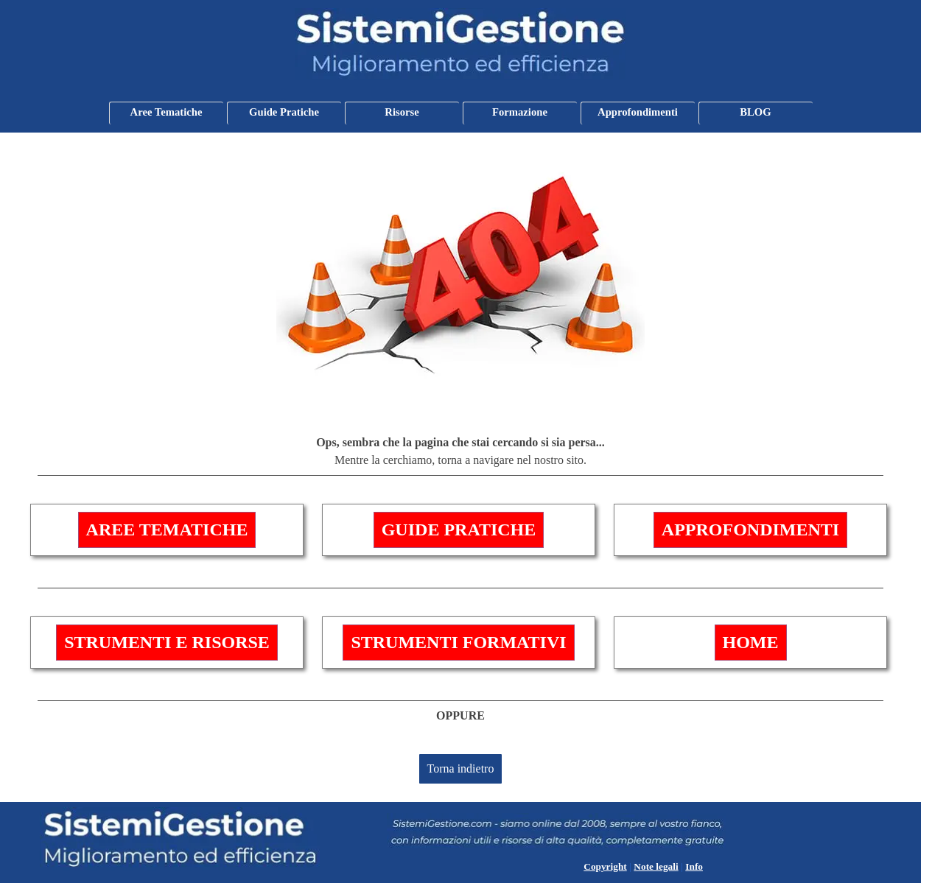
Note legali (656, 866)
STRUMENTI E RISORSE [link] (167, 642)
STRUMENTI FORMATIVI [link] (458, 642)
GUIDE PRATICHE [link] (459, 529)
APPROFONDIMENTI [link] (750, 529)
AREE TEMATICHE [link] (167, 529)
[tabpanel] (460, 455)
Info (694, 866)
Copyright (605, 866)
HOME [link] (751, 642)
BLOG (755, 112)
